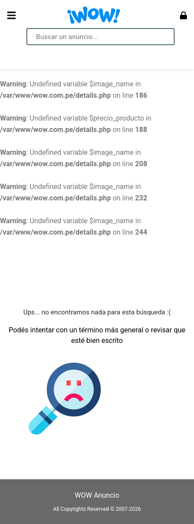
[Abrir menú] (11, 15)
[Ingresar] (183, 15)
